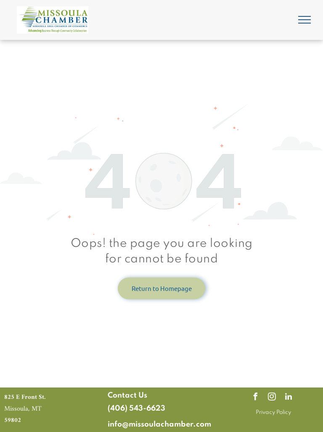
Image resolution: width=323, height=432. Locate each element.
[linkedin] (288, 398)
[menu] (304, 20)
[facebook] (256, 398)
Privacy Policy (273, 412)
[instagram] (272, 398)
